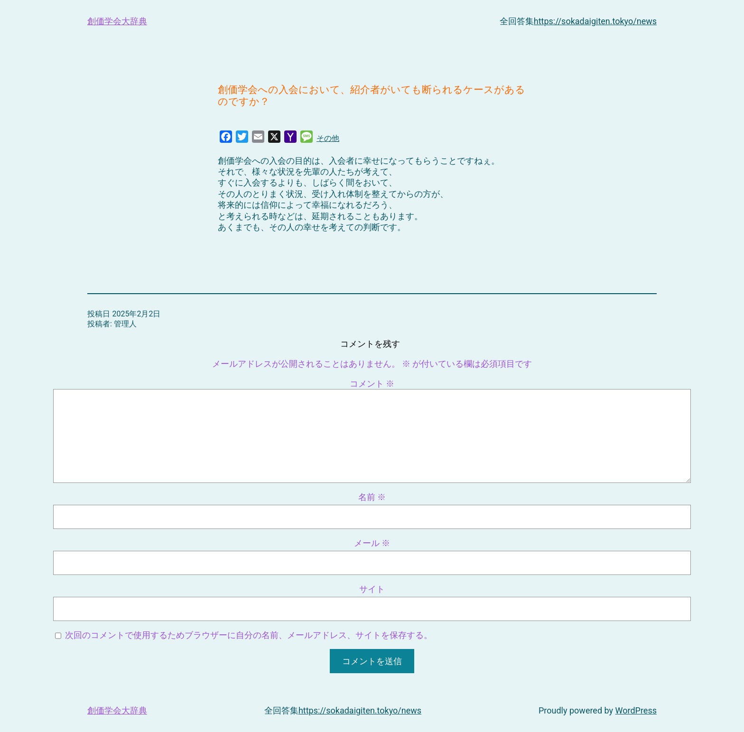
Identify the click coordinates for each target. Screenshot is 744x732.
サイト (372, 589)
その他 (327, 138)
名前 (372, 497)
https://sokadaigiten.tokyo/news (595, 21)
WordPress (636, 710)
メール (372, 543)
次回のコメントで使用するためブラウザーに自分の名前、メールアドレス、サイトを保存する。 (248, 635)
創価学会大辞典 (117, 21)
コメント (372, 384)
